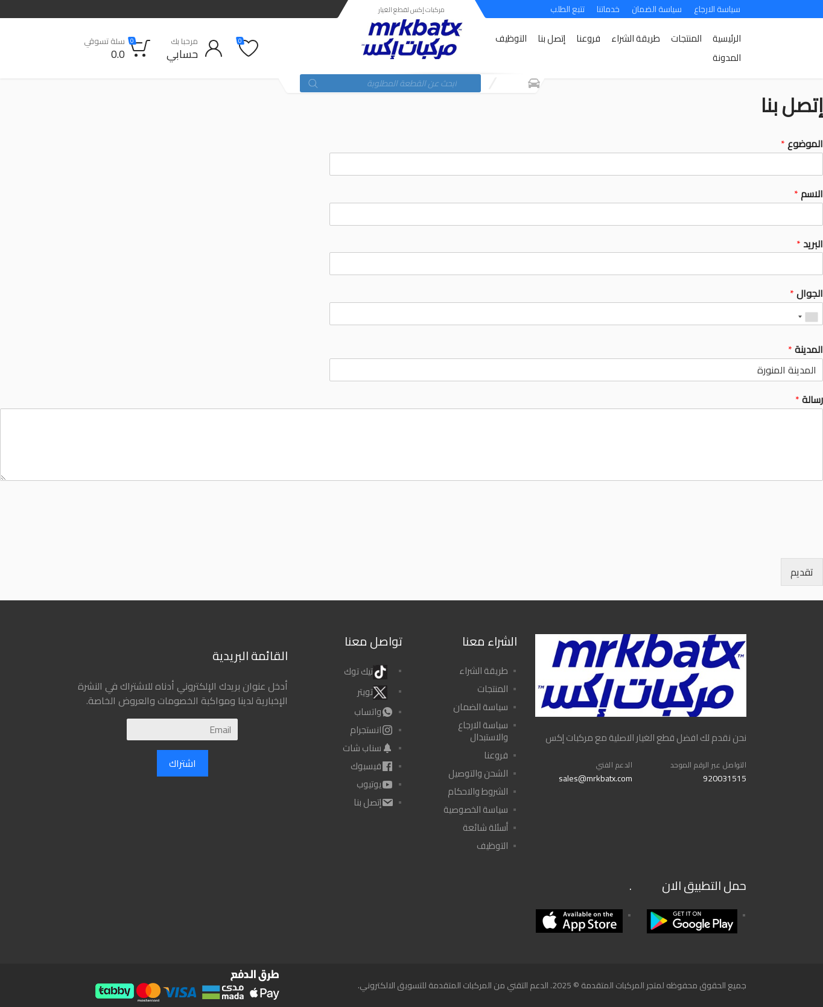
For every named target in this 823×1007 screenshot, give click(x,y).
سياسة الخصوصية (475, 809)
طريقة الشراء (635, 38)
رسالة (809, 399)
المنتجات (686, 38)
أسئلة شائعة (485, 827)
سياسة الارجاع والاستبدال (483, 731)
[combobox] (808, 317)
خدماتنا (608, 9)
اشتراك (182, 763)
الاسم (808, 194)
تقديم (801, 572)
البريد (809, 244)
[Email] (182, 729)
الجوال (806, 293)
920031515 (724, 778)
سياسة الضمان (657, 9)
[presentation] (731, 538)
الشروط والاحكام (478, 791)
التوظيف (511, 38)
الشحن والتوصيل (478, 773)
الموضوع (802, 144)
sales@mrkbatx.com (595, 778)
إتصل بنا (551, 38)
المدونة (727, 57)
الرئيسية (727, 38)
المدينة (805, 349)
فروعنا (588, 38)
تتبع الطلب (567, 9)
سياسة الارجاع (717, 9)
